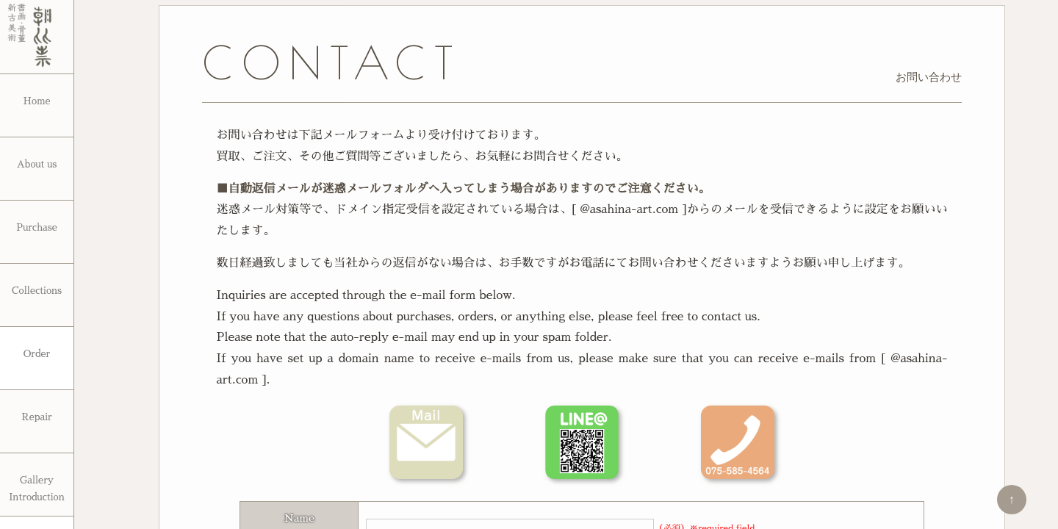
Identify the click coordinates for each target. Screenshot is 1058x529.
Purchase (36, 227)
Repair (36, 417)
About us (37, 164)
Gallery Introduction (37, 488)
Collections (37, 290)
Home (36, 101)
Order (37, 354)
